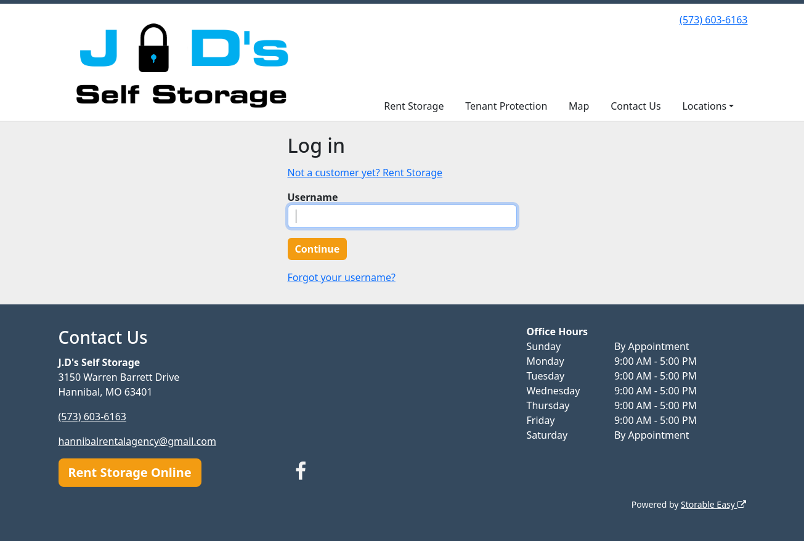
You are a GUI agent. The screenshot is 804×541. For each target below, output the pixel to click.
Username (313, 197)
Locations (704, 106)
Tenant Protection (506, 106)
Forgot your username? (342, 277)
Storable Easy (713, 504)
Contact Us (635, 106)
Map (579, 106)
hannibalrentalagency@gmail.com (137, 441)
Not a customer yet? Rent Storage (365, 172)
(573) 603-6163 (713, 19)
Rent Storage (414, 106)
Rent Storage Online (130, 472)
